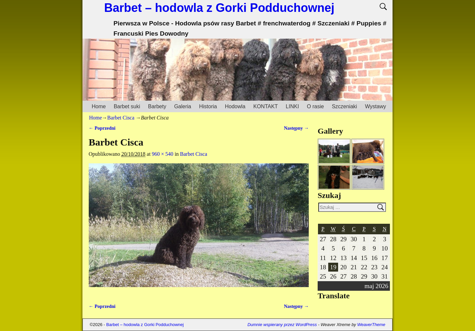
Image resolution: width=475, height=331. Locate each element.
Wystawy (375, 106)
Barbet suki (127, 106)
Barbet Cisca (120, 117)
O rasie (315, 106)
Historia (208, 106)
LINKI (292, 106)
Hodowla (235, 106)
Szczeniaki (344, 106)
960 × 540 (162, 154)
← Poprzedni (102, 128)
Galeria (182, 106)
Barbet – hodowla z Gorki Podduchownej (219, 8)
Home (99, 106)
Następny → (296, 128)
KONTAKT (265, 106)
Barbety (157, 106)
